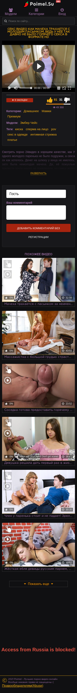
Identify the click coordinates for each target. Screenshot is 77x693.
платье (12, 139)
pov (53, 129)
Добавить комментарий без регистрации (38, 229)
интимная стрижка (43, 134)
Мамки (46, 111)
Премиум (14, 116)
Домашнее (31, 111)
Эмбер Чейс (28, 122)
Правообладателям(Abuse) (22, 685)
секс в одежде (17, 134)
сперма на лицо (37, 129)
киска (19, 129)
